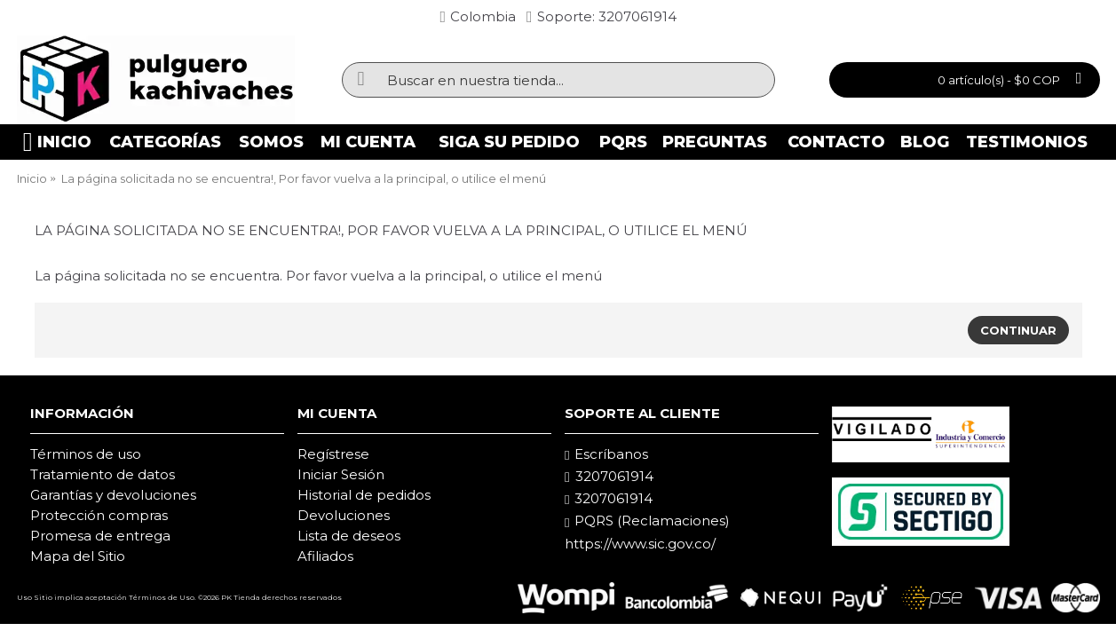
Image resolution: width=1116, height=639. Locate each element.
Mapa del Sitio (77, 556)
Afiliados (325, 556)
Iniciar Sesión (340, 474)
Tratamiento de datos (102, 474)
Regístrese (333, 454)
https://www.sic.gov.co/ (640, 543)
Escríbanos (606, 454)
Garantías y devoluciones (113, 494)
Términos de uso (85, 454)
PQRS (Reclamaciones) (647, 521)
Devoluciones (343, 515)
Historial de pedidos (364, 494)
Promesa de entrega (100, 535)
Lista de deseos (348, 535)
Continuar (1018, 330)
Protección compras (99, 515)
